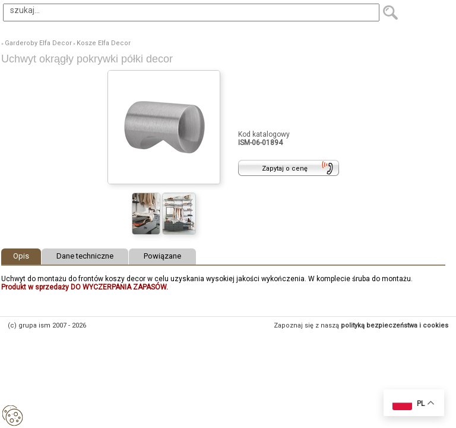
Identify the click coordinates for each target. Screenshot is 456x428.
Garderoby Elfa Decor (38, 43)
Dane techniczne (84, 255)
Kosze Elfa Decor (104, 43)
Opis (21, 255)
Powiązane (162, 255)
